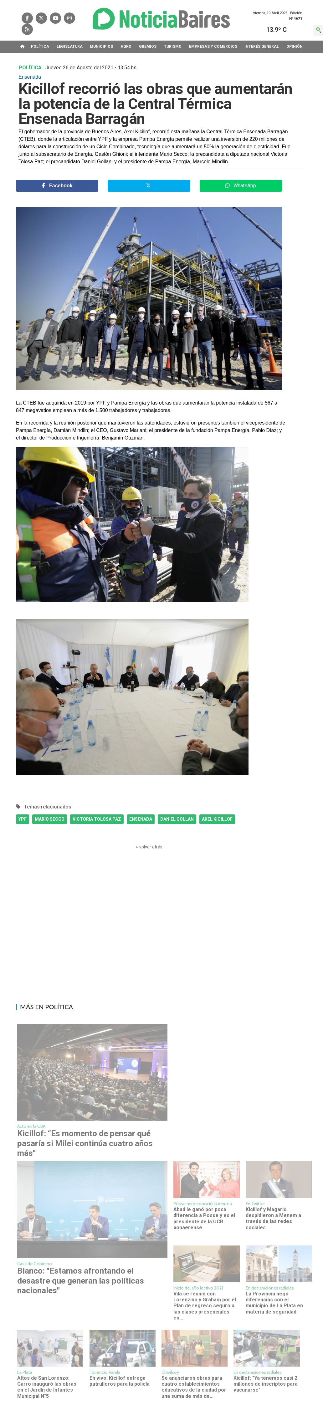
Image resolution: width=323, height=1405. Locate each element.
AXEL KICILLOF (217, 819)
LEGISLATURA (70, 46)
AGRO (125, 46)
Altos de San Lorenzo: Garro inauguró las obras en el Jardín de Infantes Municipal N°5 (46, 1387)
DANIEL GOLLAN (177, 819)
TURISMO (173, 46)
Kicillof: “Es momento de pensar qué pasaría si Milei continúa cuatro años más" (85, 1143)
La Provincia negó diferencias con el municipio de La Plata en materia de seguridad (274, 1303)
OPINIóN (294, 46)
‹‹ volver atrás (149, 846)
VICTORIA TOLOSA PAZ (97, 819)
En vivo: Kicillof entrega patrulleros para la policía (120, 1381)
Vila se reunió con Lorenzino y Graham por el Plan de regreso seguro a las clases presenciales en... (204, 1306)
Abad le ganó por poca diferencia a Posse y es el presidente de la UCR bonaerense (204, 1218)
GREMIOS (147, 46)
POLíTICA (40, 46)
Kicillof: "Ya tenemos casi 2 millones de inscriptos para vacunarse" (265, 1384)
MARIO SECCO (49, 819)
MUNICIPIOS (101, 46)
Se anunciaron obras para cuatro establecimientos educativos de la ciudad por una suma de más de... (194, 1387)
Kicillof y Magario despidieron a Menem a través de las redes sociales (273, 1218)
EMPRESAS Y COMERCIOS (213, 46)
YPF (22, 819)
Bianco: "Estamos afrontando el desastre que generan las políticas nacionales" (80, 1280)
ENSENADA (140, 819)
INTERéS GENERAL (261, 46)
